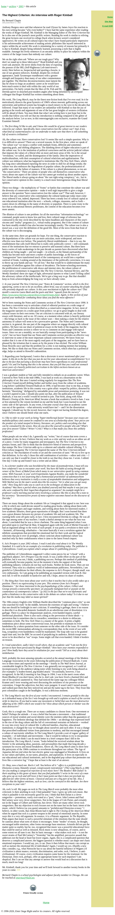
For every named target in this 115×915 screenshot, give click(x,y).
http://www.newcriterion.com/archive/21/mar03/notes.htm (31, 295)
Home (110, 17)
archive (12, 6)
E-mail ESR (107, 26)
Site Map (109, 21)
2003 (21, 6)
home (4, 6)
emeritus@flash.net (25, 877)
